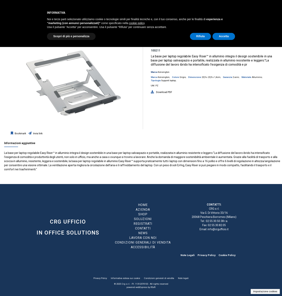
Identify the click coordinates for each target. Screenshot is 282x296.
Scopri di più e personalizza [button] (71, 36)
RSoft (153, 287)
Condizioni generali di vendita (159, 278)
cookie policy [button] (137, 23)
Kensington (163, 72)
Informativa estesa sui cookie (125, 278)
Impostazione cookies (265, 291)
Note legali (183, 278)
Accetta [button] (224, 36)
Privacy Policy (207, 255)
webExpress (141, 287)
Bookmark (20, 133)
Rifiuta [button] (200, 36)
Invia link (37, 133)
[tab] (21, 144)
